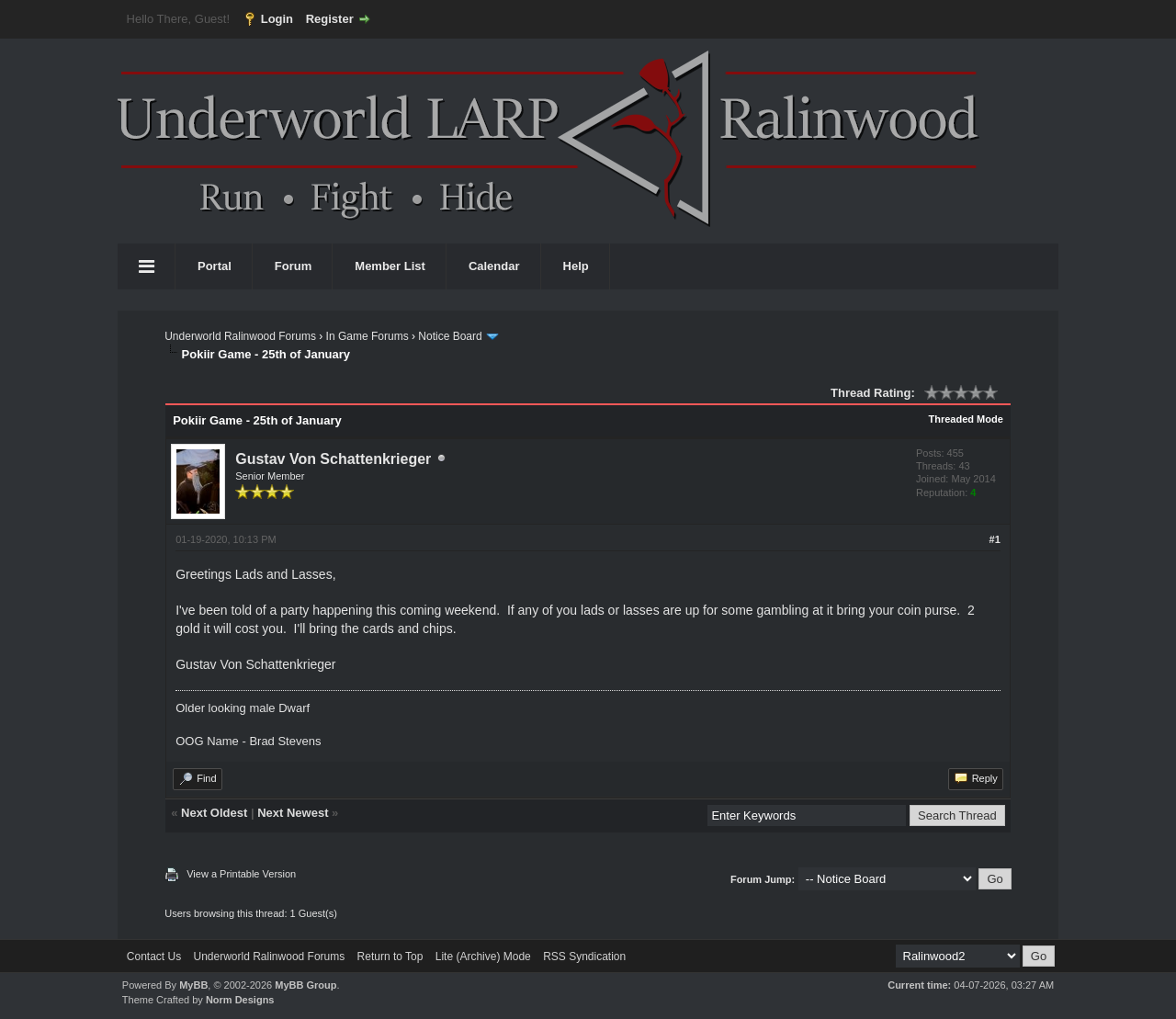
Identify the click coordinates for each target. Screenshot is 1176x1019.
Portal (215, 266)
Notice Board (449, 336)
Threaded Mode (966, 419)
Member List (390, 266)
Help (576, 266)
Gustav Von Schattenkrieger (333, 459)
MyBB (193, 985)
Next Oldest (214, 813)
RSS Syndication (584, 956)
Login (277, 19)
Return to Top (390, 956)
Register (330, 19)
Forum (293, 266)
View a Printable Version (241, 873)
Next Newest (292, 813)
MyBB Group (305, 985)
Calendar (494, 266)
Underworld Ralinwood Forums (240, 336)
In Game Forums (367, 336)
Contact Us (154, 956)
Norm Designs (240, 999)
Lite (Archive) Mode (483, 956)
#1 (995, 539)
